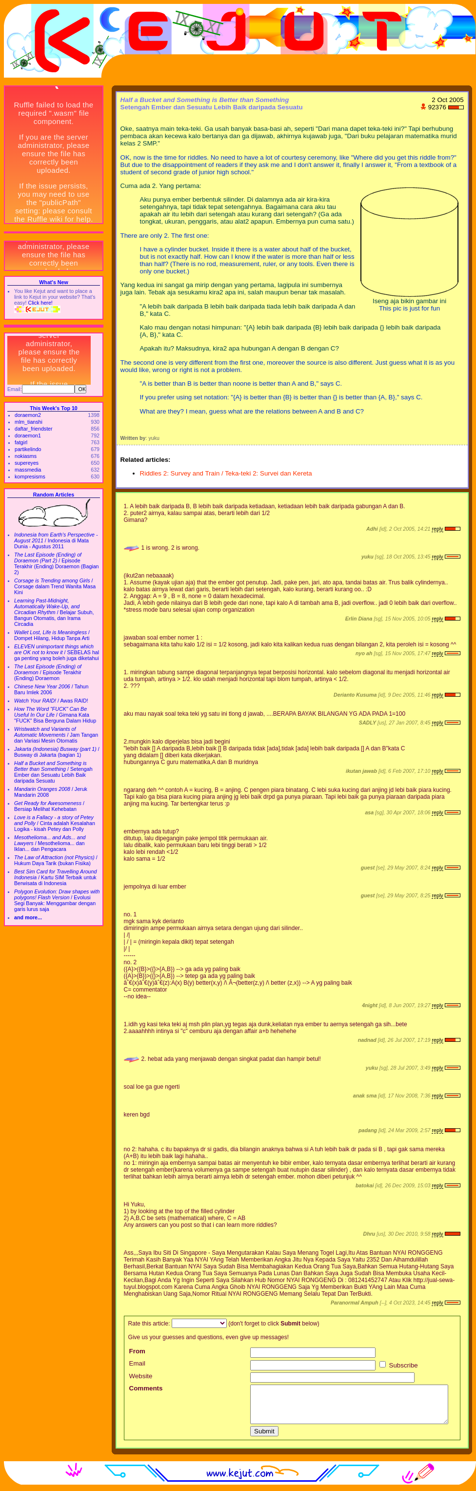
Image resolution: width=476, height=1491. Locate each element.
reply (437, 529)
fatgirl (21, 442)
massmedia (28, 470)
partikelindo (28, 449)
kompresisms (30, 476)
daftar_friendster (34, 429)
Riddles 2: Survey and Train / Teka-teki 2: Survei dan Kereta (226, 473)
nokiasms (26, 456)
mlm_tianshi (28, 422)
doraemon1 (28, 435)
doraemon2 (28, 415)
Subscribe (398, 1365)
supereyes (27, 463)
